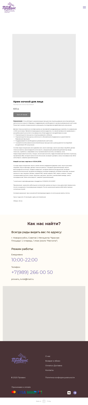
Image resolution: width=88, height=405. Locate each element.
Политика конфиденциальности (60, 378)
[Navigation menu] (84, 7)
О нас (47, 356)
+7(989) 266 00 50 (32, 272)
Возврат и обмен (52, 361)
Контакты (49, 370)
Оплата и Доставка (53, 366)
